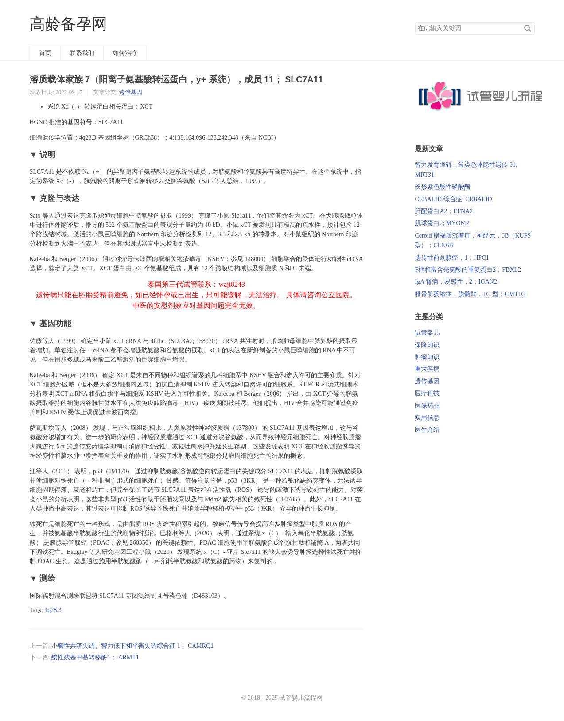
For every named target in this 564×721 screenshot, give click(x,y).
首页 (45, 53)
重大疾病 (427, 369)
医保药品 (427, 405)
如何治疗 (125, 53)
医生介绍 (427, 429)
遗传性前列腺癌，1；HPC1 (452, 257)
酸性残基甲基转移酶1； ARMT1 (95, 657)
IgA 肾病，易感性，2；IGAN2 (456, 281)
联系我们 (82, 53)
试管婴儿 (427, 332)
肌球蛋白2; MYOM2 (442, 223)
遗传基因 (130, 92)
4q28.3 (53, 610)
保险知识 (427, 345)
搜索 (527, 28)
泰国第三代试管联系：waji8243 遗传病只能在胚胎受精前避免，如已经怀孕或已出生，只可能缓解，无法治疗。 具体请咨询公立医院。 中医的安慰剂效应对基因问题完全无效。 (196, 295)
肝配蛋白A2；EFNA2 (444, 211)
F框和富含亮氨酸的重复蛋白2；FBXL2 (468, 269)
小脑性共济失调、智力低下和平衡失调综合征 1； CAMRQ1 (132, 646)
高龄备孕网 (68, 24)
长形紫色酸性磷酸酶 (443, 186)
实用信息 (427, 417)
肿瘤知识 (427, 357)
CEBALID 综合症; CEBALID (453, 199)
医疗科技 (427, 393)
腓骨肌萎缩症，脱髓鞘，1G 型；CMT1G (470, 294)
